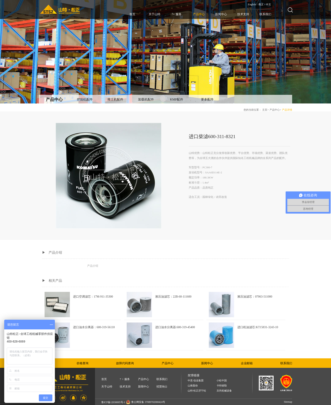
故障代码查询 (125, 363)
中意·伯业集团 (195, 380)
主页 (264, 109)
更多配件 (207, 99)
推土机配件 (115, 99)
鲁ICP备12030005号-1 (113, 402)
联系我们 (265, 14)
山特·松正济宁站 (197, 390)
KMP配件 (176, 99)
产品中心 (199, 14)
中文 (268, 4)
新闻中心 (221, 14)
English (252, 4)
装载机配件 (146, 99)
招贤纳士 (161, 386)
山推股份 (193, 385)
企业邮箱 (247, 363)
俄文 (260, 4)
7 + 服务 (125, 379)
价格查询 (82, 363)
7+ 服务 (177, 14)
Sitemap (288, 401)
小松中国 (222, 380)
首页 (132, 14)
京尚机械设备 (224, 390)
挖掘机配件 (85, 99)
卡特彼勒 (222, 385)
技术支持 (243, 14)
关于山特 (154, 14)
